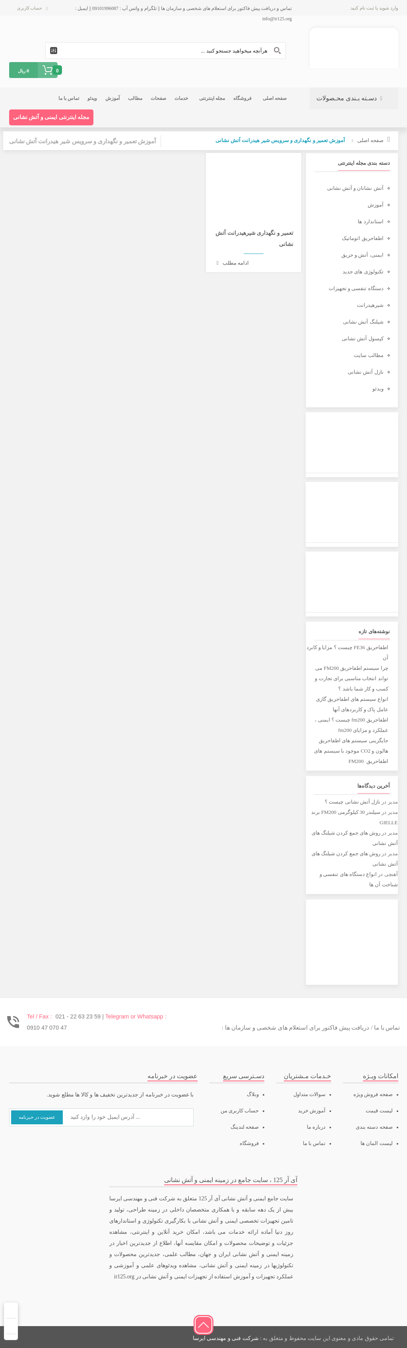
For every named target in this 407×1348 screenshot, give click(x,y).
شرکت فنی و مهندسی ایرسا (226, 1338)
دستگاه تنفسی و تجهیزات (356, 288)
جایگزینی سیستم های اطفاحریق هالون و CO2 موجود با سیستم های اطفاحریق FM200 (351, 750)
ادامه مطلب (233, 263)
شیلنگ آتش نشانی (363, 322)
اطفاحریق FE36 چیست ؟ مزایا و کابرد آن (347, 652)
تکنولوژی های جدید (363, 272)
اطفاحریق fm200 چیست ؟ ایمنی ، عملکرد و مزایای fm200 (351, 725)
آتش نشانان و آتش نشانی (355, 188)
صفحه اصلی (370, 140)
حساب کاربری (30, 8)
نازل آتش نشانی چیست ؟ (352, 802)
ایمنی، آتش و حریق (362, 255)
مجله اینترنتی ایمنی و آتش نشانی (51, 117)
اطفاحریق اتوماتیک (362, 238)
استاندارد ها (370, 221)
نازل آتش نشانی (366, 372)
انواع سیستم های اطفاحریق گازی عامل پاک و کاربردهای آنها (352, 704)
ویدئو (378, 389)
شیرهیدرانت (370, 305)
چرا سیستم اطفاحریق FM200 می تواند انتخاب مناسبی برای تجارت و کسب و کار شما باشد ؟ (351, 678)
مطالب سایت (368, 355)
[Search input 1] (165, 51)
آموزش (376, 205)
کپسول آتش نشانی (363, 338)
